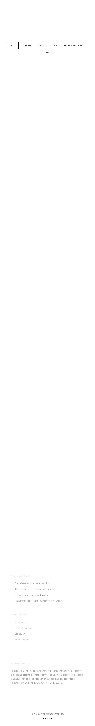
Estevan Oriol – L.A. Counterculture (32, 595)
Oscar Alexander (23, 628)
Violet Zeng (21, 633)
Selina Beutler (22, 639)
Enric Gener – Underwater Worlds (32, 583)
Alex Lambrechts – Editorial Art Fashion (35, 589)
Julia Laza (20, 622)
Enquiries (47, 718)
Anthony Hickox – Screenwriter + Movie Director (39, 600)
